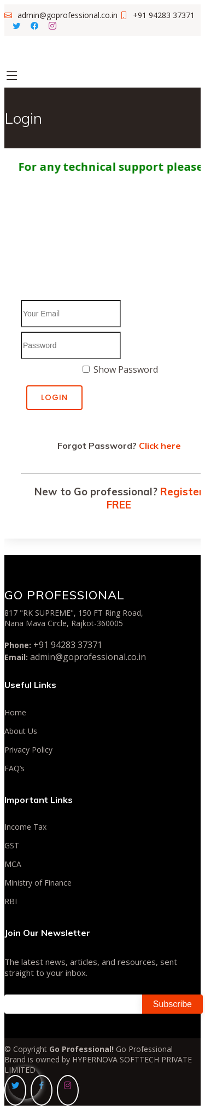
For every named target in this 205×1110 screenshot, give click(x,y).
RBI (10, 901)
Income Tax (25, 827)
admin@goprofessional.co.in (88, 657)
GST (11, 845)
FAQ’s (14, 768)
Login (54, 397)
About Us (20, 731)
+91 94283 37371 (67, 645)
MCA (12, 864)
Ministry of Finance (38, 883)
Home (15, 712)
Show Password (125, 369)
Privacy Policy (28, 750)
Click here (160, 445)
